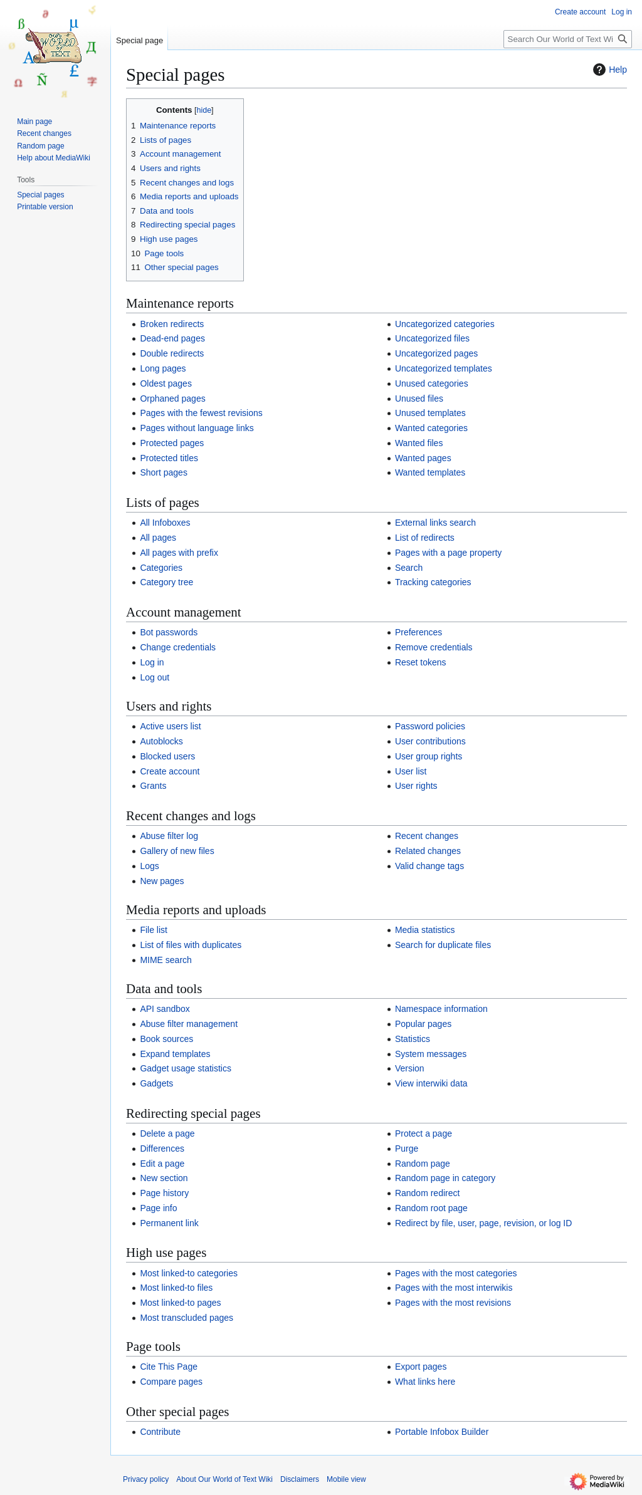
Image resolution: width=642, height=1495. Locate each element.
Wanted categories (431, 428)
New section (163, 1178)
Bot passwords (168, 632)
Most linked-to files (176, 1288)
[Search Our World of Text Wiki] (567, 39)
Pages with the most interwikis (454, 1288)
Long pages (163, 368)
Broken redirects (172, 324)
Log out (154, 677)
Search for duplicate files (443, 945)
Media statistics (425, 930)
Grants (153, 786)
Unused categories (431, 383)
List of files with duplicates (190, 945)
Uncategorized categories (445, 324)
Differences (162, 1148)
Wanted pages (423, 458)
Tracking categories (433, 582)
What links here (425, 1382)
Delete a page (167, 1133)
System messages (430, 1054)
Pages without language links (196, 428)
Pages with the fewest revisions (201, 413)
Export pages (421, 1367)
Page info (158, 1208)
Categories (161, 568)
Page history (164, 1193)
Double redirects (172, 353)
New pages (162, 881)
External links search (435, 523)
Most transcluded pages (186, 1318)
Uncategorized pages (436, 353)
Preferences (418, 632)
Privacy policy (146, 1479)
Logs (149, 866)
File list (153, 930)
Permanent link (169, 1223)
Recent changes (426, 836)
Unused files (419, 398)
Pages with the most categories (456, 1273)
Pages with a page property (448, 553)
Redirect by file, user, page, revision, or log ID (483, 1223)
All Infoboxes (165, 523)
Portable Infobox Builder (441, 1432)
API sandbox (164, 1009)
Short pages (163, 472)
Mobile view (346, 1479)
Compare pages (171, 1382)
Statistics (412, 1039)
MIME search (165, 960)
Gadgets (156, 1083)
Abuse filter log (169, 836)
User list (411, 771)
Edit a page (162, 1164)
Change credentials (178, 647)
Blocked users (167, 756)
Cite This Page (168, 1367)
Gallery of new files (177, 851)
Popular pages (423, 1024)
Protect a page (423, 1133)
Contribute (160, 1432)
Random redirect (427, 1193)
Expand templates (175, 1054)
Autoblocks (161, 741)
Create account (169, 771)
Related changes (428, 851)
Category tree (166, 582)
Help (608, 69)
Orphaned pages (172, 398)
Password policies (430, 726)
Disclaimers (299, 1479)
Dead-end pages (172, 338)
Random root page (431, 1208)
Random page (422, 1164)
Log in (152, 662)
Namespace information (441, 1009)
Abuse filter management (189, 1024)
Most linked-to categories (189, 1273)
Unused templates (430, 413)
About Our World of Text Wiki (224, 1479)
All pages (158, 538)
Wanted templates (430, 472)
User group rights (428, 756)
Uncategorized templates (443, 368)
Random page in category (445, 1178)
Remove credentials (434, 647)
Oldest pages (166, 383)
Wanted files (419, 443)
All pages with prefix (179, 553)
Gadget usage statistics (185, 1068)
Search (409, 568)
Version (409, 1068)
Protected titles (169, 458)
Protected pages (172, 443)
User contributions (430, 741)
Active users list (170, 726)
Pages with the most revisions (453, 1303)
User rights (416, 786)
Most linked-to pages (180, 1303)
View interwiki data (431, 1083)
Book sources (166, 1039)
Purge (406, 1148)
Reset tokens (420, 662)
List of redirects (425, 538)
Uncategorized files (432, 338)
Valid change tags (429, 866)
